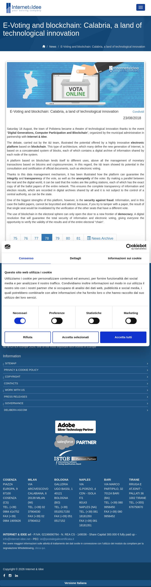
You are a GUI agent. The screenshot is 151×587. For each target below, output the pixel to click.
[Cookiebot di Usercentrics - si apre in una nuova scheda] (129, 247)
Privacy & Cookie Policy (21, 369)
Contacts (11, 383)
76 (26, 238)
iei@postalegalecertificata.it (57, 539)
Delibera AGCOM (15, 409)
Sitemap (10, 363)
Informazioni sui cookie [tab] (125, 258)
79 (57, 238)
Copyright (12, 376)
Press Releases (15, 396)
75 (15, 238)
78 (47, 238)
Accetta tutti (123, 337)
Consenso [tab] (26, 258)
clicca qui (40, 548)
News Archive (100, 238)
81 (78, 238)
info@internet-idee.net (16, 539)
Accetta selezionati (75, 337)
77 (36, 238)
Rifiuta (27, 337)
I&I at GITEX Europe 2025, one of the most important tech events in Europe (49, 346)
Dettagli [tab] (75, 258)
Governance (14, 403)
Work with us (15, 389)
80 (68, 238)
